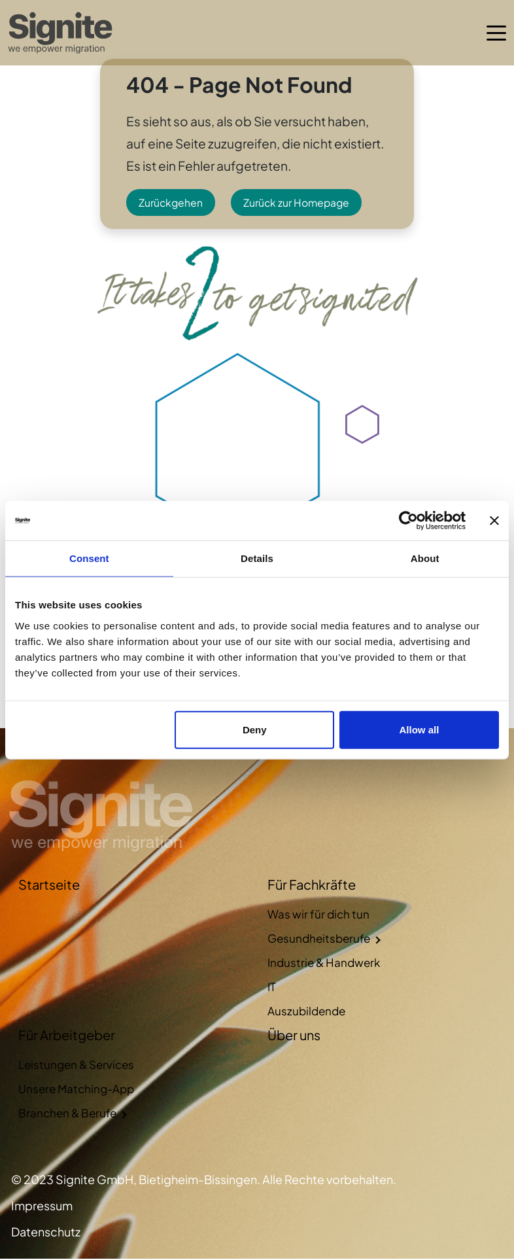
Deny (255, 729)
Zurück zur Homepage (299, 203)
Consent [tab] (89, 558)
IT (271, 988)
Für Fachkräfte (311, 885)
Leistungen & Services (76, 1066)
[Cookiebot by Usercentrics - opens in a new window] (408, 521)
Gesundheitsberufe (318, 939)
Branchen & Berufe (67, 1114)
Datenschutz (45, 1232)
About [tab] (425, 558)
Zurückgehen (171, 203)
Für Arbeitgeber (66, 1036)
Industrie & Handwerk (323, 963)
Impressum (42, 1206)
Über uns (293, 1036)
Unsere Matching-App (76, 1090)
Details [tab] (257, 558)
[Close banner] (494, 520)
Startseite (49, 885)
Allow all (419, 729)
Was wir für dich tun (318, 915)
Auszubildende (306, 1012)
